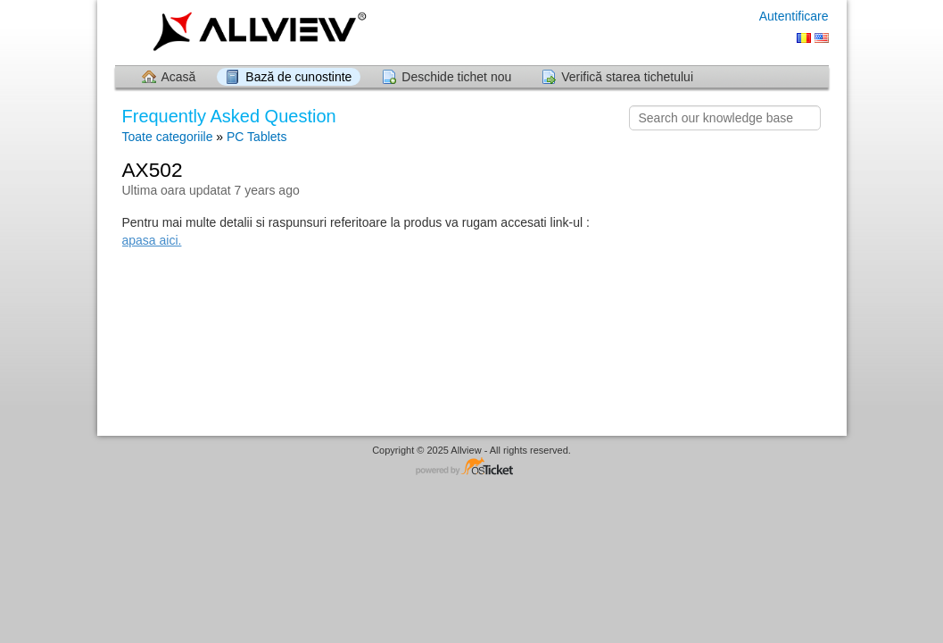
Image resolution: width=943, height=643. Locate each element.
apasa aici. (152, 240)
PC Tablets (256, 136)
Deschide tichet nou (456, 77)
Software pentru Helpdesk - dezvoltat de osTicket (472, 467)
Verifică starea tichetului (627, 77)
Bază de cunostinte (298, 77)
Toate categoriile (167, 136)
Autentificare (794, 16)
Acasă (178, 77)
